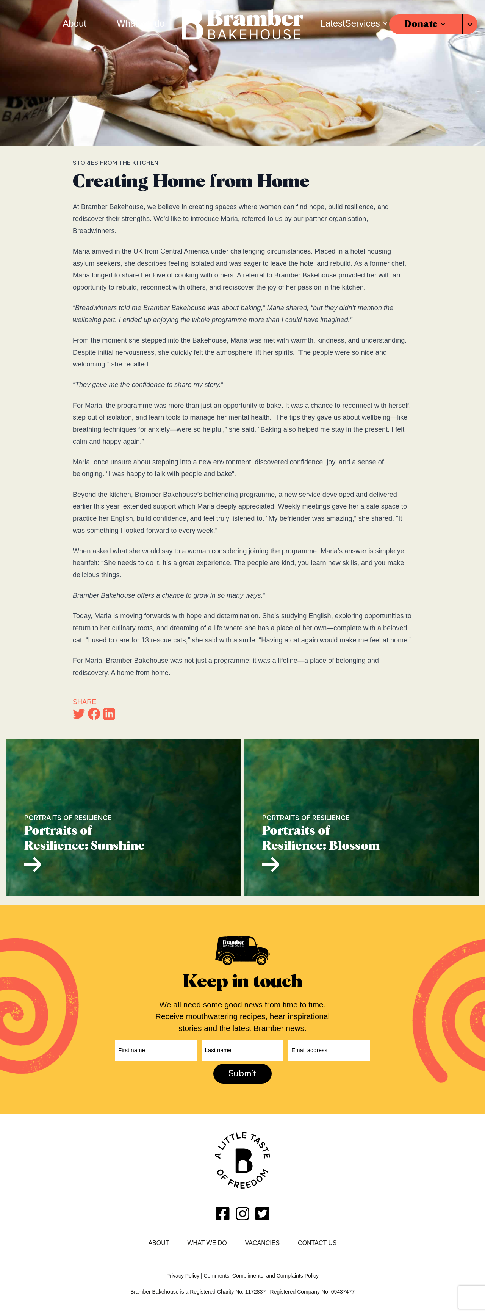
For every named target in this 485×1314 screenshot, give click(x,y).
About (158, 1243)
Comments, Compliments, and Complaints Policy (261, 1276)
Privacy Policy (182, 1276)
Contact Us (317, 1243)
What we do (207, 1243)
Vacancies (262, 1243)
